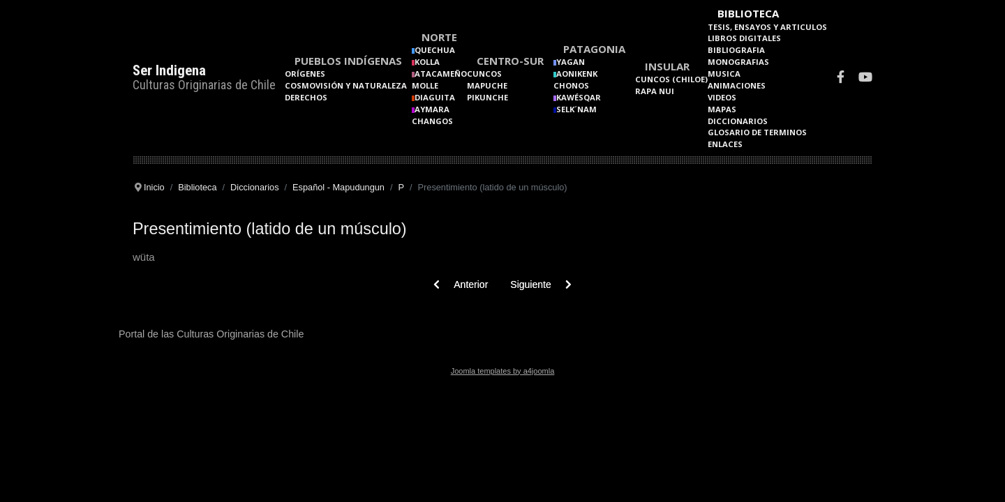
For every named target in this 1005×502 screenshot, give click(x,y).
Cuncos (484, 73)
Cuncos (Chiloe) (671, 79)
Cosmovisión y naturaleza (346, 85)
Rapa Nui (654, 91)
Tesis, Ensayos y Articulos (767, 27)
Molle (425, 85)
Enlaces (725, 144)
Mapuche (487, 85)
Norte (439, 37)
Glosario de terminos (757, 132)
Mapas (722, 109)
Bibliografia (736, 50)
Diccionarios (738, 121)
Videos (722, 97)
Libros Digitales (744, 38)
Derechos (306, 97)
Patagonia (594, 49)
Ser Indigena (169, 70)
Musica (724, 73)
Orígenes (305, 73)
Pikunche (487, 97)
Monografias (738, 61)
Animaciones (737, 85)
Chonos (571, 85)
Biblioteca (748, 13)
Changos (432, 121)
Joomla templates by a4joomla (503, 371)
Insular (667, 66)
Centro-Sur (510, 61)
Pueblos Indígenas (348, 61)
